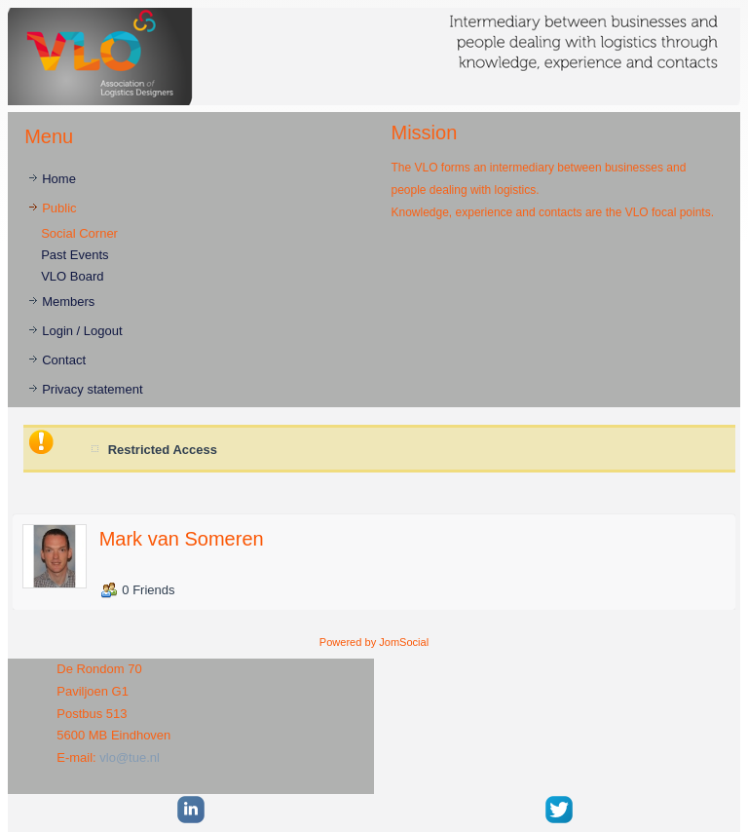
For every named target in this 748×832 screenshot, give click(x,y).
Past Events (74, 254)
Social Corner (79, 233)
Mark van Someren (181, 538)
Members (68, 301)
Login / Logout (82, 330)
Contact (64, 360)
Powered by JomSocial (374, 642)
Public (59, 208)
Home (59, 178)
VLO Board (72, 276)
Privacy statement (92, 389)
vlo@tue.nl (129, 757)
